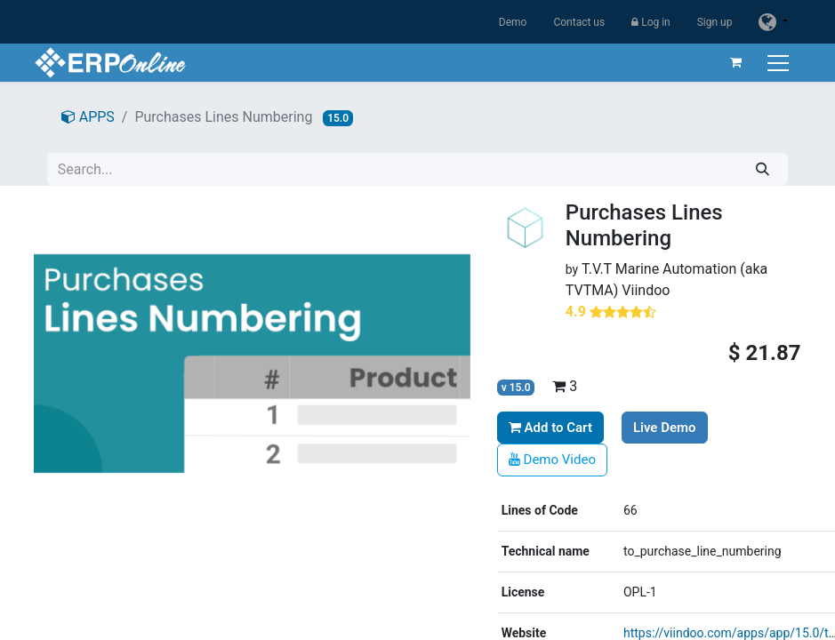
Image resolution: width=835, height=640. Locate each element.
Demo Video (552, 460)
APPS (88, 116)
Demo (513, 22)
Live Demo (664, 428)
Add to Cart (550, 428)
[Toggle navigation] (780, 62)
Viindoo (646, 290)
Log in (650, 22)
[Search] (762, 169)
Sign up (715, 22)
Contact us (579, 22)
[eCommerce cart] (736, 62)
